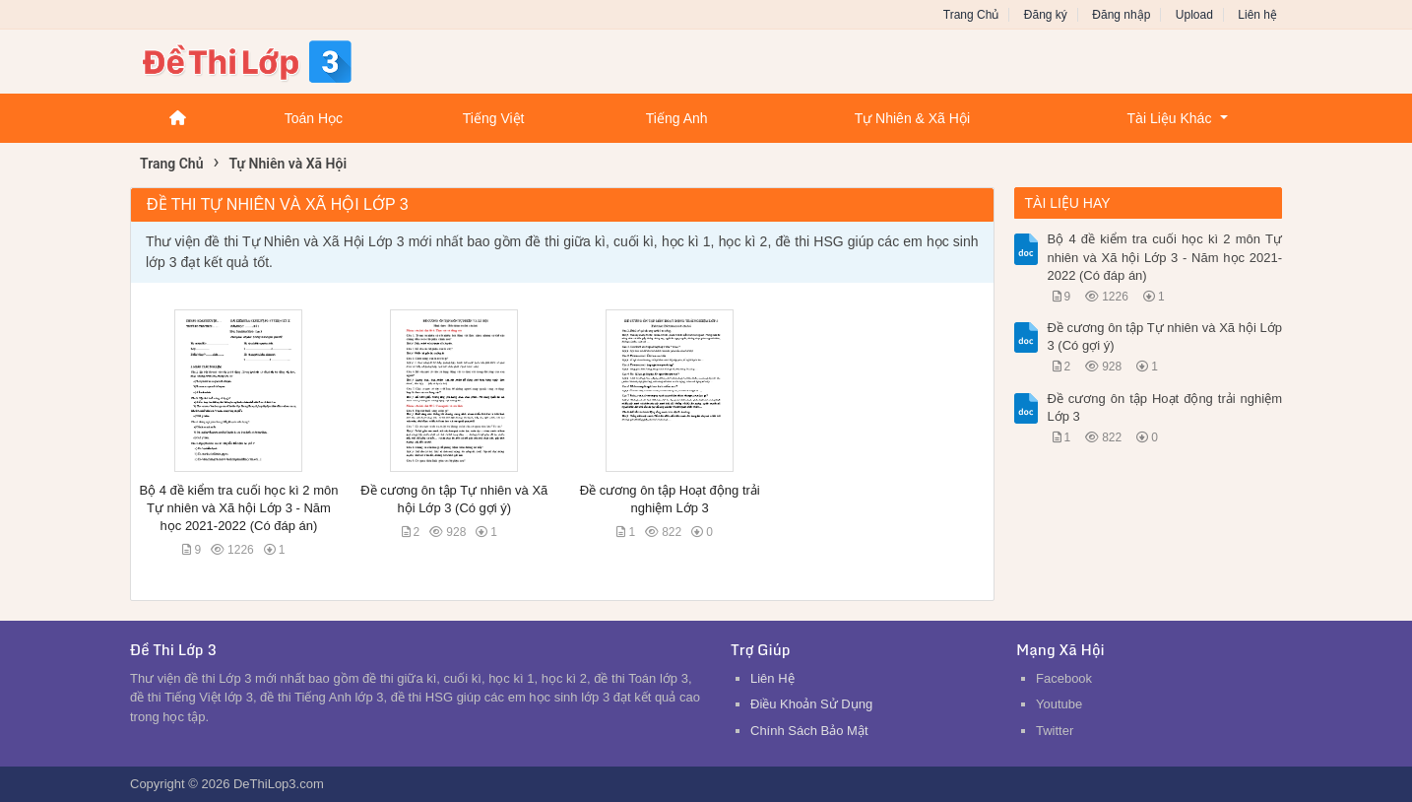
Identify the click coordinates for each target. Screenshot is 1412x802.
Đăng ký (1045, 15)
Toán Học (314, 118)
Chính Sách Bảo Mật (809, 730)
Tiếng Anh (677, 118)
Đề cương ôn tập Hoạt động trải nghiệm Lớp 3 (1165, 407)
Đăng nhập (1121, 15)
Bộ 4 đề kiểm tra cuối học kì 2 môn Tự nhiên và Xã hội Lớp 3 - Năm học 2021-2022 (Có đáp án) (238, 508)
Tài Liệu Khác (1169, 118)
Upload (1194, 15)
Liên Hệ (772, 678)
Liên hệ (1257, 15)
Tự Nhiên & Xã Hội (912, 118)
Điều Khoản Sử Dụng (811, 704)
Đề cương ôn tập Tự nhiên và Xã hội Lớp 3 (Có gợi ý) (1165, 336)
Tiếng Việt (494, 118)
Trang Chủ (971, 15)
